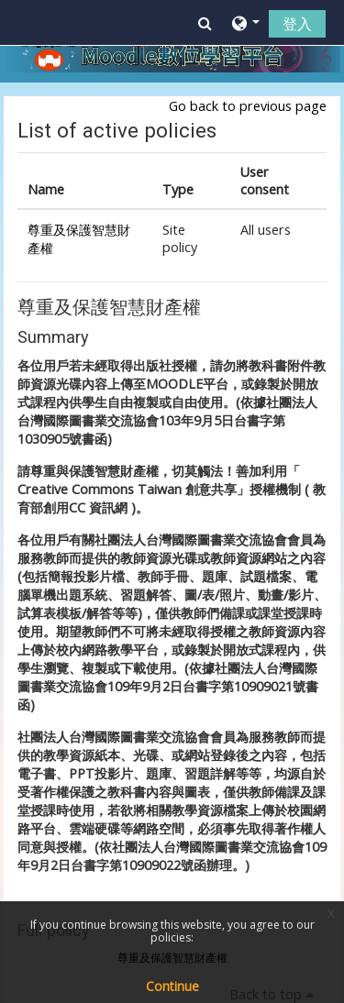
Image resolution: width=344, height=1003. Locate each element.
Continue (172, 986)
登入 (297, 24)
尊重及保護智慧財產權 (109, 307)
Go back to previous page (248, 106)
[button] (205, 23)
